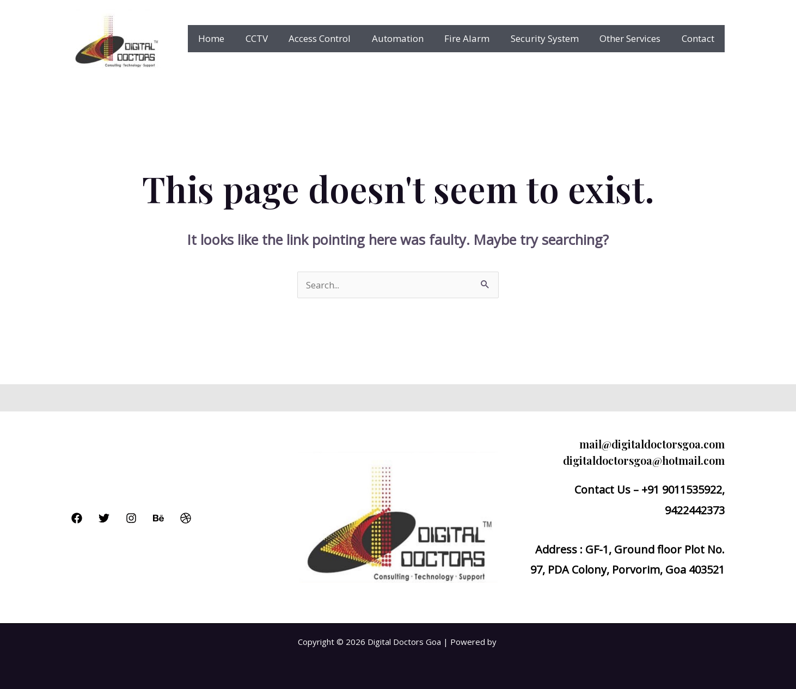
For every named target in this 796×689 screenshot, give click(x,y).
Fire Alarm (475, 38)
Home (230, 38)
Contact (699, 38)
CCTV (272, 38)
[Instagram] (131, 518)
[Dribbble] (185, 518)
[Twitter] (104, 518)
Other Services (633, 38)
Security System (551, 38)
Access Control (333, 38)
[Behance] (158, 518)
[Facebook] (76, 518)
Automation (408, 38)
